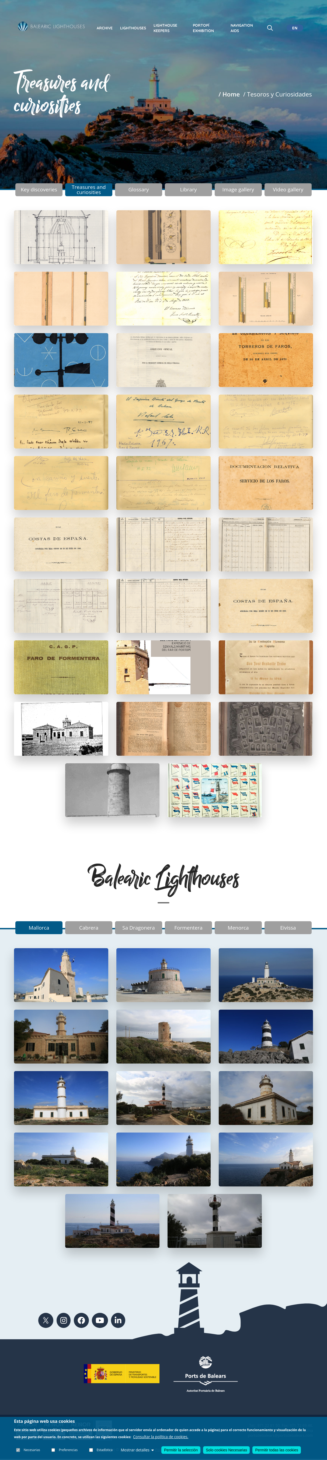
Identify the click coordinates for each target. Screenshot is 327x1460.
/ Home (229, 94)
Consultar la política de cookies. (160, 1436)
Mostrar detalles (137, 1449)
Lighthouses (133, 28)
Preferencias (68, 1450)
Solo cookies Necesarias (226, 1450)
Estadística (105, 1450)
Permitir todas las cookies (276, 1450)
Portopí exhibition (203, 28)
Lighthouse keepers (165, 28)
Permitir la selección (181, 1450)
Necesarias (32, 1450)
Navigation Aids (242, 28)
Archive (105, 28)
